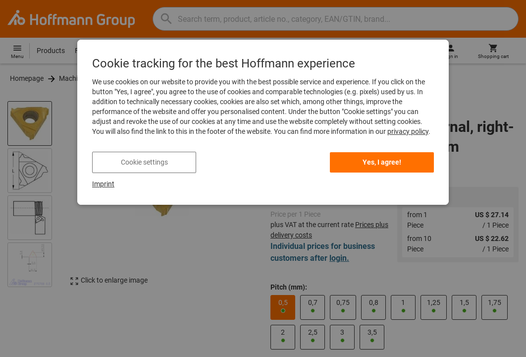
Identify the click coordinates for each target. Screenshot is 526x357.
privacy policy (407, 131)
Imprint (103, 184)
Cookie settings (144, 162)
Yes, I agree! (382, 162)
